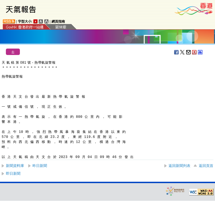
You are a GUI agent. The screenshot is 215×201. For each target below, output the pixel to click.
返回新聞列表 (179, 166)
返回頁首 (206, 166)
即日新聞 (13, 173)
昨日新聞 (39, 166)
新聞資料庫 (15, 166)
